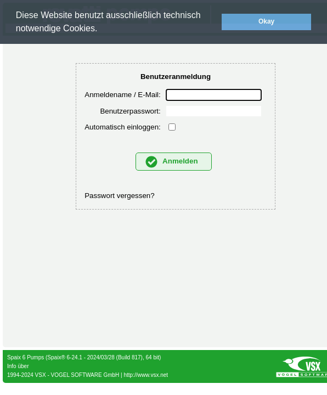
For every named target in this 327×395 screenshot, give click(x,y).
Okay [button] (266, 21)
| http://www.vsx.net (143, 375)
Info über (18, 366)
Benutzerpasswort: (130, 111)
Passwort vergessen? (119, 195)
